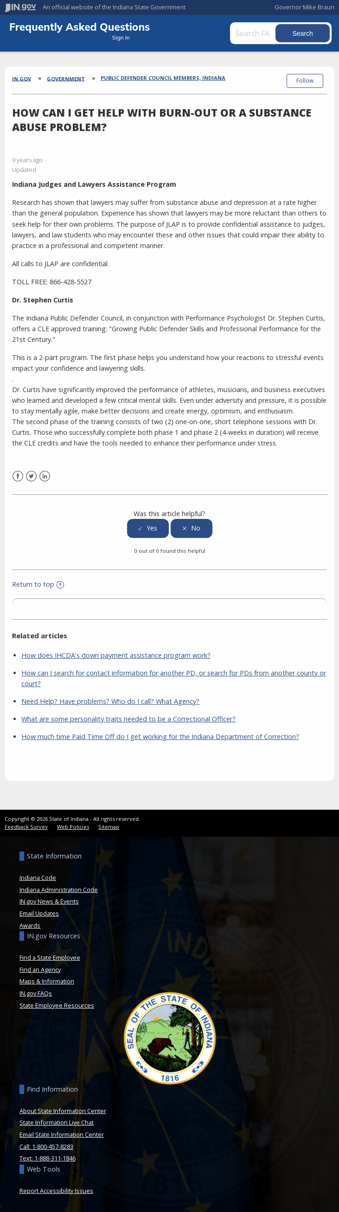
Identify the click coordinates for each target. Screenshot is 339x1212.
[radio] (148, 528)
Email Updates (39, 913)
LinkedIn (45, 476)
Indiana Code (37, 877)
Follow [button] (304, 81)
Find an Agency (40, 969)
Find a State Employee (49, 957)
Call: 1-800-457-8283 (46, 1146)
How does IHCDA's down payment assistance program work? (116, 655)
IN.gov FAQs (35, 993)
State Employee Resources (56, 1005)
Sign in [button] (121, 37)
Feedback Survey (26, 826)
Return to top (38, 584)
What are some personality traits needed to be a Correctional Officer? (128, 718)
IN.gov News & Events (49, 901)
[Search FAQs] (253, 33)
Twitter (31, 476)
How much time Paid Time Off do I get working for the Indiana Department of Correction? (160, 736)
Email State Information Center (61, 1134)
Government (66, 78)
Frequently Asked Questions (79, 26)
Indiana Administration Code (58, 889)
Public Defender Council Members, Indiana (163, 77)
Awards (29, 925)
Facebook (18, 476)
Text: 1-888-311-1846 (47, 1158)
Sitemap (108, 826)
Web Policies (73, 826)
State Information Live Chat (56, 1122)
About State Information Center (62, 1110)
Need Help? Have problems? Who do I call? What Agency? (110, 701)
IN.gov (21, 78)
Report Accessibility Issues (56, 1190)
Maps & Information (46, 981)
